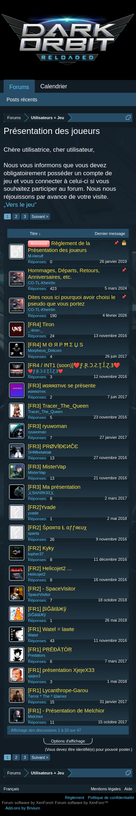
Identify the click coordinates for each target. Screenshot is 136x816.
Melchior (35, 716)
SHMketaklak (39, 452)
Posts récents (22, 99)
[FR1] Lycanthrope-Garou (58, 690)
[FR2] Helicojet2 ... (50, 568)
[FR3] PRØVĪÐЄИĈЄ (53, 446)
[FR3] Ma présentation (54, 487)
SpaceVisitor (39, 594)
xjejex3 (34, 676)
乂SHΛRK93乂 (41, 493)
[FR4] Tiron (41, 324)
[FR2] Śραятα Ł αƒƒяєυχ (57, 527)
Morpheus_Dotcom (45, 350)
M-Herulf (35, 256)
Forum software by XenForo (28, 802)
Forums (19, 87)
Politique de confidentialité (111, 797)
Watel (33, 635)
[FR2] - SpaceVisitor (51, 589)
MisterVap (37, 472)
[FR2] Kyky (41, 548)
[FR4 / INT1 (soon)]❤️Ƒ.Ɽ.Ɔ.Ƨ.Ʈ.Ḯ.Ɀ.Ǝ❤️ (74, 365)
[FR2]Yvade (42, 507)
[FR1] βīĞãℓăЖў (47, 609)
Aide (128, 789)
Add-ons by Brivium (22, 808)
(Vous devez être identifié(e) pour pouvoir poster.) (88, 749)
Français (11, 789)
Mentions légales (106, 789)
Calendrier (53, 86)
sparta (33, 533)
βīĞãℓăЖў (37, 615)
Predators (36, 655)
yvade (33, 513)
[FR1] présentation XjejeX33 (61, 670)
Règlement (74, 797)
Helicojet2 (36, 574)
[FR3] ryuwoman (47, 426)
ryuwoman (37, 432)
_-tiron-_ (35, 330)
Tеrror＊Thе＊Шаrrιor (47, 696)
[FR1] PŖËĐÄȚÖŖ (50, 649)
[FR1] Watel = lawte (51, 629)
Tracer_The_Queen (45, 411)
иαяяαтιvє (37, 391)
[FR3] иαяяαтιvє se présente (61, 385)
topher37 (36, 554)
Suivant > (40, 216)
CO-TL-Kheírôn (41, 283)
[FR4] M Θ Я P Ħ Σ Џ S (55, 345)
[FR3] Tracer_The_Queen (58, 406)
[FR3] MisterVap (47, 467)
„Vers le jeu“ (20, 204)
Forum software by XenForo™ (81, 802)
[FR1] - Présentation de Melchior (66, 711)
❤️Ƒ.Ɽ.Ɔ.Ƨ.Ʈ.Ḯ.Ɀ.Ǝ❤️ (45, 371)
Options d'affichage (68, 741)
